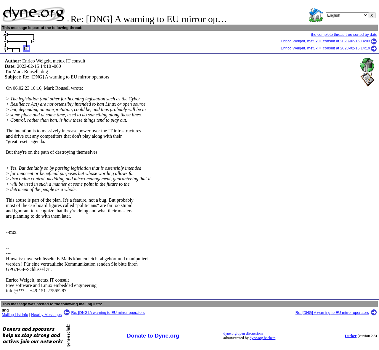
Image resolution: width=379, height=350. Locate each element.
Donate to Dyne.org (153, 336)
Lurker (350, 336)
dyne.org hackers (262, 338)
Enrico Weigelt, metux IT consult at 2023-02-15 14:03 (329, 41)
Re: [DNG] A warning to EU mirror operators (108, 312)
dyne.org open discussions (243, 333)
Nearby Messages (46, 314)
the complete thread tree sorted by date (344, 34)
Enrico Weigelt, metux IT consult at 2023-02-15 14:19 (329, 48)
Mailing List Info (15, 314)
